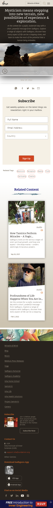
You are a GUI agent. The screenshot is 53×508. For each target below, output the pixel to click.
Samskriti (9, 386)
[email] (38, 88)
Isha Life (8, 391)
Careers (8, 407)
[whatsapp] (15, 88)
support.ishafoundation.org (18, 452)
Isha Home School (12, 381)
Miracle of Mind (11, 346)
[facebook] (22, 88)
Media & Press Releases (14, 361)
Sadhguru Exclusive (12, 371)
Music (7, 356)
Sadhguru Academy (12, 376)
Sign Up (26, 158)
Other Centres (10, 457)
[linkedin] (33, 88)
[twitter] (27, 88)
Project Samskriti (12, 402)
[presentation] (26, 146)
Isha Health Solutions (13, 396)
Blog (6, 351)
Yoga (7, 366)
